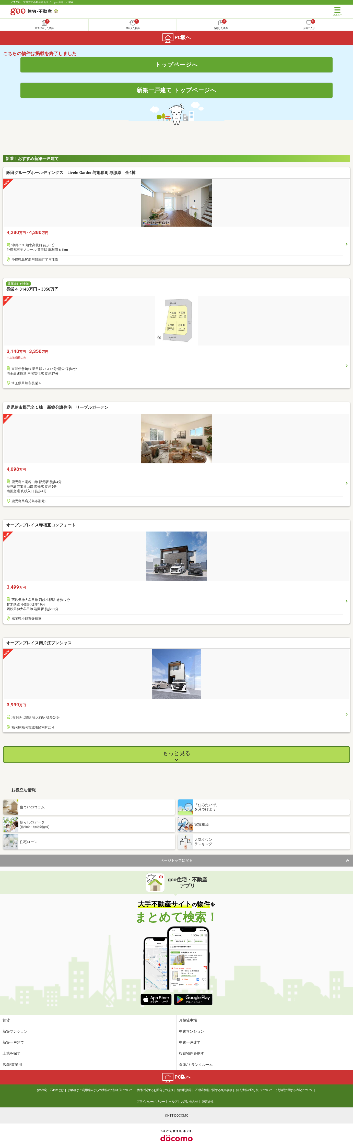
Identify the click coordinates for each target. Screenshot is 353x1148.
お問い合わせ (189, 1101)
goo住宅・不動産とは (50, 1090)
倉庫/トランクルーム (196, 1065)
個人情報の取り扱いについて (254, 1090)
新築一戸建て (13, 1042)
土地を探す (11, 1053)
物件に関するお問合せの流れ (155, 1090)
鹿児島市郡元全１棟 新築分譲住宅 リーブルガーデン (57, 407)
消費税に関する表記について (294, 1090)
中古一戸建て (190, 1042)
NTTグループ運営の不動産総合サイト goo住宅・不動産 (42, 2)
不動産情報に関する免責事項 (213, 1090)
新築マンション (15, 1031)
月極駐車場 (188, 1020)
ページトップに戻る (176, 860)
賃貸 (6, 1020)
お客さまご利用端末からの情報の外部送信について (100, 1090)
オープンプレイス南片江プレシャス (39, 642)
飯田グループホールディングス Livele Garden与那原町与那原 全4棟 (71, 172)
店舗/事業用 (12, 1065)
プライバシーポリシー (151, 1101)
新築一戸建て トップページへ (177, 90)
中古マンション (191, 1031)
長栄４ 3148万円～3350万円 (32, 289)
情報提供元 (184, 1090)
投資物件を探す (191, 1053)
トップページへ (176, 64)
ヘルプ (173, 1101)
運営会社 (207, 1101)
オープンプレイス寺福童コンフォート (41, 525)
